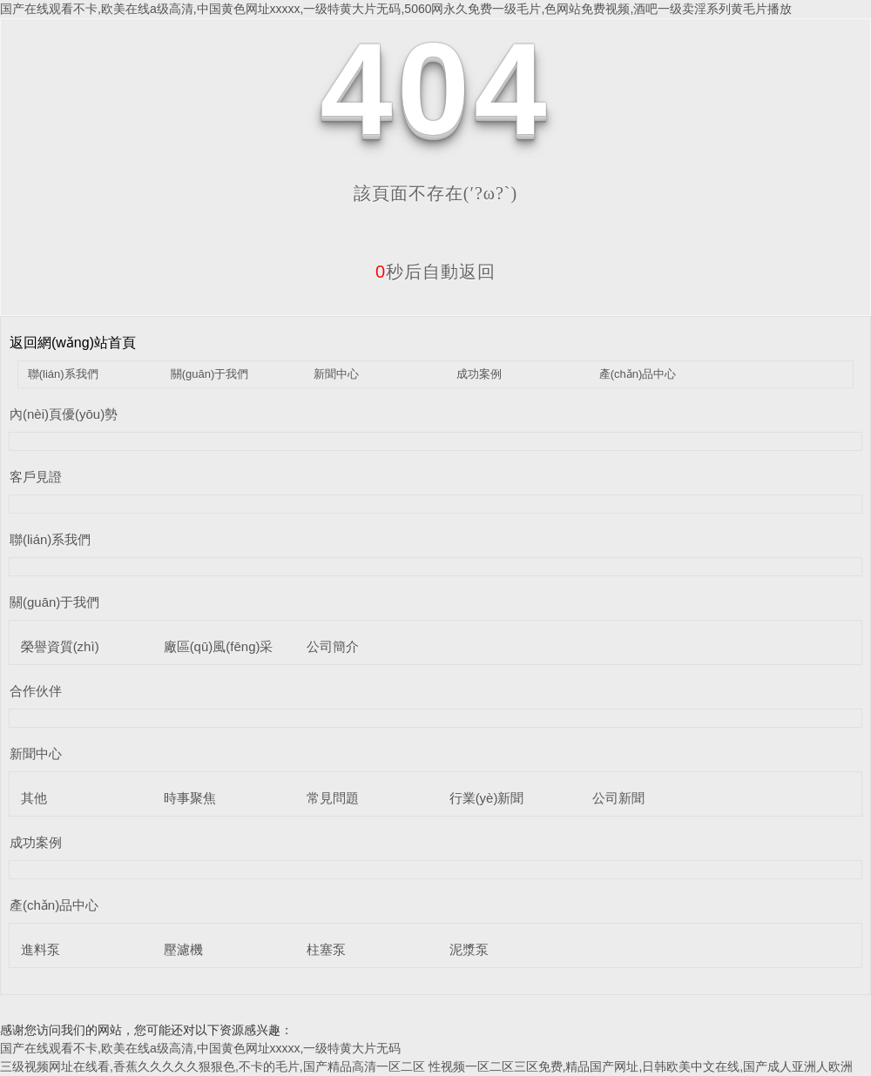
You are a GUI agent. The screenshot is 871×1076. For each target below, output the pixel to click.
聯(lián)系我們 (63, 373)
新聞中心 (336, 373)
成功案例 (479, 373)
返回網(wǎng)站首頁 (73, 342)
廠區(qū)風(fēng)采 (218, 646)
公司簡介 (333, 646)
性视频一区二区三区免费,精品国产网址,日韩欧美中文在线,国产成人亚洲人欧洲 (641, 1066)
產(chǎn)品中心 (638, 373)
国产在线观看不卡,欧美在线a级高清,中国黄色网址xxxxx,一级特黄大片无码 (200, 1048)
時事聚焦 (190, 797)
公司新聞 (618, 797)
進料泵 (40, 949)
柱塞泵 (326, 949)
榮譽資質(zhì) (60, 646)
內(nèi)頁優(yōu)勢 (64, 414)
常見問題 (333, 797)
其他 (34, 797)
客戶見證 (36, 476)
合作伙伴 (36, 690)
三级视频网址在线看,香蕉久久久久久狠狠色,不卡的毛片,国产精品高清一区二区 (212, 1066)
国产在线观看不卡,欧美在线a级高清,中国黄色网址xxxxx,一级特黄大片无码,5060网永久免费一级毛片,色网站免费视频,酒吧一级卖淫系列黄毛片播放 (396, 9)
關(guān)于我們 (210, 373)
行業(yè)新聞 (486, 797)
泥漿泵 (469, 949)
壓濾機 (183, 949)
